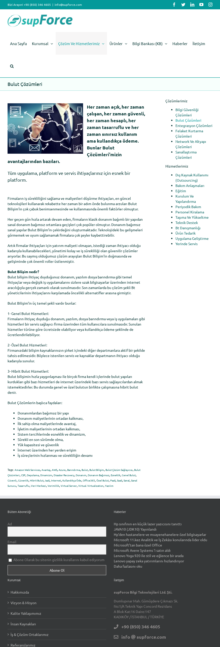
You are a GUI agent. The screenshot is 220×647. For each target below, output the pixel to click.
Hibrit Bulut (37, 480)
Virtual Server (69, 486)
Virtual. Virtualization (90, 486)
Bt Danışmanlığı (188, 227)
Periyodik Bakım (188, 206)
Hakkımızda (20, 592)
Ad (10, 524)
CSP (23, 475)
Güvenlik (23, 480)
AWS (54, 470)
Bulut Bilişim (96, 470)
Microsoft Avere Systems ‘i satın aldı (142, 550)
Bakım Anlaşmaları (189, 185)
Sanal (127, 480)
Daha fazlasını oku (128, 566)
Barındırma (73, 470)
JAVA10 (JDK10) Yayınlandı (135, 529)
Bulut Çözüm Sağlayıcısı (119, 470)
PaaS (113, 480)
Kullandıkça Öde (71, 480)
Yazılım (109, 486)
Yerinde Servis (186, 243)
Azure (62, 470)
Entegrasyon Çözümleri (193, 125)
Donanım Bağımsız (98, 475)
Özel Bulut (102, 480)
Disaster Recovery (64, 475)
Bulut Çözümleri (188, 120)
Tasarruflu (23, 486)
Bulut (85, 470)
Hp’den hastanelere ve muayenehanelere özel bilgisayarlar (160, 534)
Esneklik (115, 475)
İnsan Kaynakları (23, 624)
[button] (12, 66)
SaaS (119, 480)
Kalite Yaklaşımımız (26, 613)
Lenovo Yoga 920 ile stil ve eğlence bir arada (149, 555)
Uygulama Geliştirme (192, 238)
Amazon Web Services (27, 470)
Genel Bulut (129, 475)
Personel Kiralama (189, 212)
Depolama (33, 475)
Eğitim (180, 190)
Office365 (89, 480)
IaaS (47, 480)
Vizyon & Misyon (23, 602)
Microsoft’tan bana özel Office (138, 545)
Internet (56, 480)
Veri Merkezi (38, 486)
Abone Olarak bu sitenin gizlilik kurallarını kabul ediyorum (56, 559)
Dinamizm (46, 475)
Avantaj (46, 470)
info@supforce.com (68, 5)
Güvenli (12, 480)
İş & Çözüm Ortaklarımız (30, 634)
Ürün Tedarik (185, 233)
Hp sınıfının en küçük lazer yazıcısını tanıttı (148, 524)
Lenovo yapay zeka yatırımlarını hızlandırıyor (149, 561)
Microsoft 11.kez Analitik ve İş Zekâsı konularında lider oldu (160, 539)
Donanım (81, 475)
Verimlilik (53, 486)
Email (12, 541)
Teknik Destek (186, 222)
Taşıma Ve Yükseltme (192, 217)
